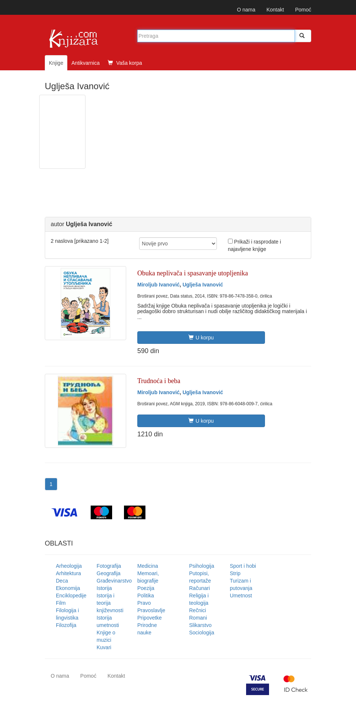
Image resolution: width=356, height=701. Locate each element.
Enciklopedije (71, 595)
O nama (246, 10)
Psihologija (201, 566)
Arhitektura (68, 573)
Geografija (109, 573)
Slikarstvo (200, 625)
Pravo (144, 603)
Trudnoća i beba (158, 381)
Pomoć (303, 10)
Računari (199, 588)
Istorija (104, 588)
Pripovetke (149, 618)
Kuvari (104, 647)
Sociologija (201, 632)
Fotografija (109, 566)
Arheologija (69, 566)
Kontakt (275, 10)
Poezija (145, 588)
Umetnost (241, 595)
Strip (235, 573)
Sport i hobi (243, 566)
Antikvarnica (85, 63)
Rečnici (197, 610)
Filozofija (66, 625)
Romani (198, 618)
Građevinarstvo (114, 581)
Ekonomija (68, 588)
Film (61, 603)
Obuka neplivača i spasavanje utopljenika (192, 273)
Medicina (147, 566)
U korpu (201, 338)
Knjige (56, 63)
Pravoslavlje (151, 610)
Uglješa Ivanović (202, 285)
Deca (62, 581)
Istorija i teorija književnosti (110, 603)
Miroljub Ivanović (158, 285)
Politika (145, 595)
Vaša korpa (125, 63)
